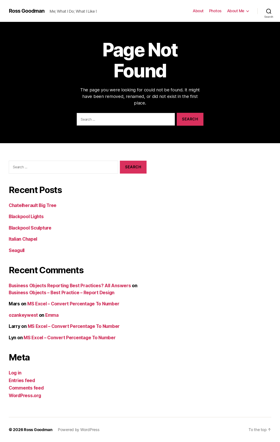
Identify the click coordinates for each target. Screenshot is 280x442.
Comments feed (26, 388)
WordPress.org (25, 395)
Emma (52, 315)
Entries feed (22, 380)
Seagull (17, 250)
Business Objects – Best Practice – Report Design (63, 292)
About (198, 11)
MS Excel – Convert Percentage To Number (74, 303)
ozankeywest (23, 315)
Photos (215, 11)
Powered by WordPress (79, 429)
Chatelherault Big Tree (34, 205)
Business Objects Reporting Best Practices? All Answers (71, 285)
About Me (235, 11)
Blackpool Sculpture (31, 228)
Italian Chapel (23, 239)
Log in (15, 373)
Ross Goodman (27, 11)
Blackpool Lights (27, 216)
